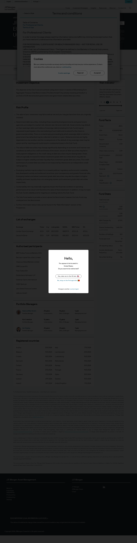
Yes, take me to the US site (68, 276)
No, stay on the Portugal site (68, 280)
